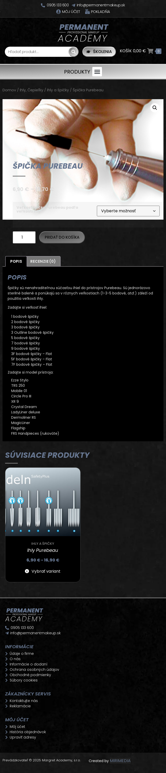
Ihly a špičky (58, 90)
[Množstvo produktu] (24, 237)
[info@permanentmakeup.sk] (73, 5)
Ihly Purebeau (42, 550)
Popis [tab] (16, 261)
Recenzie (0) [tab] (43, 261)
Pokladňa (100, 11)
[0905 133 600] (43, 5)
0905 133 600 (58, 5)
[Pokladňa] (87, 11)
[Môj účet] (58, 11)
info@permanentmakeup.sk (101, 5)
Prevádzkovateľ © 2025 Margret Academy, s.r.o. (42, 760)
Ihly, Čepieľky (31, 90)
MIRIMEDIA (120, 761)
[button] (97, 72)
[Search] (73, 52)
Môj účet (71, 11)
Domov (9, 90)
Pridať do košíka (62, 237)
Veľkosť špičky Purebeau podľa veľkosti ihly (47, 209)
